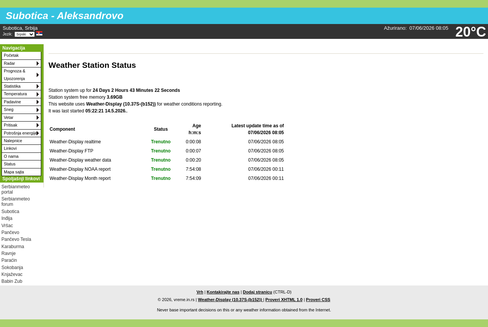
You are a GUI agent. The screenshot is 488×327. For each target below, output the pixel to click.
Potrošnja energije (20, 133)
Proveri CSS (318, 299)
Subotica (10, 211)
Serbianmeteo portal (16, 189)
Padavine (12, 101)
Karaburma (13, 246)
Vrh (199, 292)
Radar (9, 63)
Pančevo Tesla (16, 239)
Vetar (8, 117)
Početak (11, 55)
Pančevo (10, 232)
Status (10, 164)
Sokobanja (12, 267)
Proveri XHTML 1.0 (284, 299)
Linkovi (10, 148)
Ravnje (9, 253)
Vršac (7, 225)
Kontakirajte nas (223, 292)
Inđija (7, 218)
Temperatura (15, 93)
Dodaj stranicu (257, 292)
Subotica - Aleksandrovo (64, 15)
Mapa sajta (14, 172)
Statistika (12, 86)
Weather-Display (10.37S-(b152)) (230, 299)
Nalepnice (13, 140)
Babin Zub (12, 281)
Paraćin (9, 260)
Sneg (8, 109)
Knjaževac (12, 274)
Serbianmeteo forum (16, 201)
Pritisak (10, 125)
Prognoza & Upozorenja (14, 74)
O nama (11, 156)
